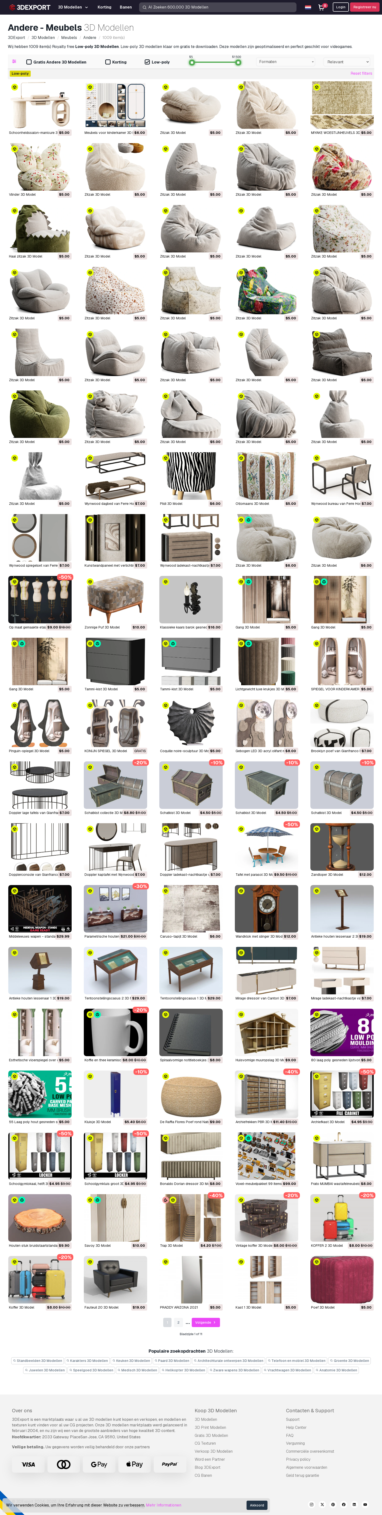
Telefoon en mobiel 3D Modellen (297, 1360)
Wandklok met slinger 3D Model (260, 936)
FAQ (290, 1435)
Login (340, 7)
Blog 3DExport (207, 1467)
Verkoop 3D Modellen (214, 1451)
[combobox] (285, 62)
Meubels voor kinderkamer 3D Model (113, 132)
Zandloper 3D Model (327, 874)
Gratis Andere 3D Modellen (56, 62)
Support (293, 1419)
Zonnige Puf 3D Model (102, 627)
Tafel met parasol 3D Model (257, 874)
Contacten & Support (310, 1410)
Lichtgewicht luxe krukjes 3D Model (263, 689)
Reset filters (361, 73)
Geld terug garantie (302, 1475)
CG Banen (203, 1475)
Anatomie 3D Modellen (336, 1370)
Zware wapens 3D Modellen (234, 1370)
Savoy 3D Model (98, 1245)
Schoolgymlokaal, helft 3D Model (34, 1184)
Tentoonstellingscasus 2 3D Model (112, 998)
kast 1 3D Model (248, 1307)
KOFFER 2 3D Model (327, 1245)
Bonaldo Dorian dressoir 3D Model (187, 1184)
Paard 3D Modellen (172, 1360)
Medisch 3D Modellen (137, 1370)
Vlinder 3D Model (22, 194)
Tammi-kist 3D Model (101, 689)
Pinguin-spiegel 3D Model (29, 751)
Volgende (206, 1322)
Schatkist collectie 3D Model (107, 813)
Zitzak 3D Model (173, 132)
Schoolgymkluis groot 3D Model (110, 1184)
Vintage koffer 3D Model (254, 1245)
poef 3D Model (322, 1307)
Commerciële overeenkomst (310, 1451)
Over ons (22, 1410)
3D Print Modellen (210, 1427)
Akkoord (257, 1505)
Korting (116, 62)
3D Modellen (206, 1419)
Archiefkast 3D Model (327, 1122)
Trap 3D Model (171, 1245)
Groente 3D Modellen (349, 1360)
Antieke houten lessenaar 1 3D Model (38, 998)
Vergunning (295, 1443)
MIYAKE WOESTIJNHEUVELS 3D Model (341, 132)
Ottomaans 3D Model (252, 503)
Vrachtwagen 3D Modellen (287, 1370)
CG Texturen (205, 1443)
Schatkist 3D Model (175, 813)
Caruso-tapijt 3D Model (178, 936)
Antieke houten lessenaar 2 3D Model (340, 936)
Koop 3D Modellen (216, 1410)
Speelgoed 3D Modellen (91, 1370)
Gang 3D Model (248, 627)
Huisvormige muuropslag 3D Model (263, 1060)
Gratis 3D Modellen (211, 1435)
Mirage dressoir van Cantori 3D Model (265, 998)
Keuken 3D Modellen (131, 1360)
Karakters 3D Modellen (87, 1360)
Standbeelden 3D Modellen (37, 1360)
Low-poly (157, 62)
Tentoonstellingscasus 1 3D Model (187, 998)
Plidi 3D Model (171, 503)
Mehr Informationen (163, 1505)
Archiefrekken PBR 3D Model (258, 1122)
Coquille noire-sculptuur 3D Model (187, 751)
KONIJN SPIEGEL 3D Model (106, 751)
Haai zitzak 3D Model (25, 256)
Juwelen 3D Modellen (45, 1370)
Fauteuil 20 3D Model (101, 1307)
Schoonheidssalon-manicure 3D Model (39, 132)
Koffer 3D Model (21, 1307)
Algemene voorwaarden (306, 1467)
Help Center (296, 1427)
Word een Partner (210, 1459)
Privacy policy (298, 1459)
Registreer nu (364, 7)
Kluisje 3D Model (98, 1122)
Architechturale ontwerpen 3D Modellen (228, 1360)
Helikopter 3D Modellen (183, 1370)
